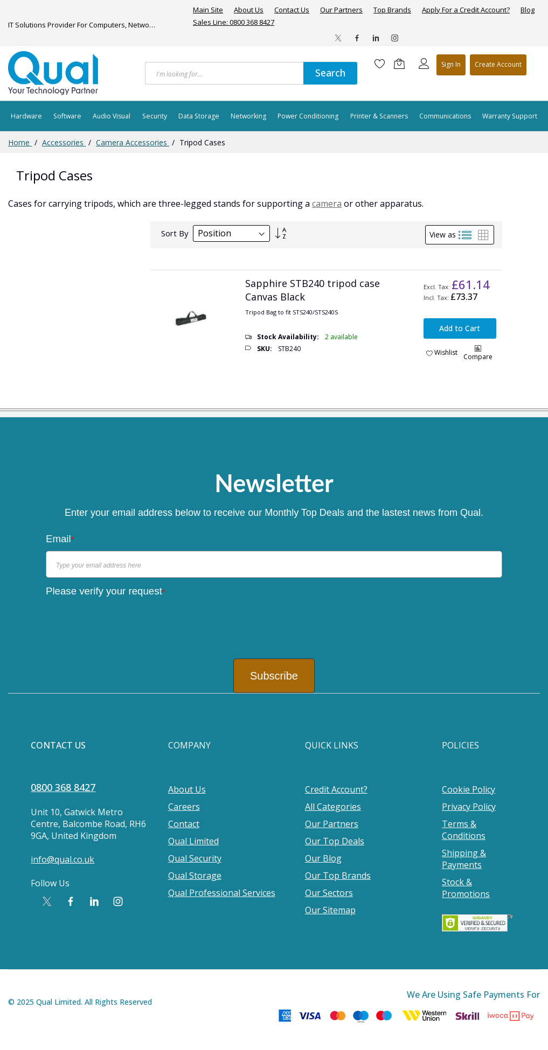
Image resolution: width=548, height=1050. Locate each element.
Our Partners (341, 10)
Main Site (208, 10)
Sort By (175, 233)
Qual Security (194, 858)
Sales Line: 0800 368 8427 (233, 22)
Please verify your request (105, 591)
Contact (183, 824)
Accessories (64, 142)
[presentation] (128, 624)
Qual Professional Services (221, 893)
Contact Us (291, 10)
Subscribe (274, 676)
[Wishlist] (379, 63)
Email (60, 538)
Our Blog (323, 858)
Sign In (451, 64)
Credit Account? (336, 789)
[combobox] (224, 73)
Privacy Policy (469, 807)
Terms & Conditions (463, 830)
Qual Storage (194, 875)
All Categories (333, 807)
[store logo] (54, 73)
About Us (248, 10)
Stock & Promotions (466, 888)
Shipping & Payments (464, 859)
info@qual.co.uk (62, 859)
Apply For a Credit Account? (466, 10)
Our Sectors (329, 893)
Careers (184, 807)
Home (20, 142)
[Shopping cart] (402, 63)
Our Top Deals (334, 841)
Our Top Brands (338, 875)
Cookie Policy (468, 789)
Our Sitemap (330, 910)
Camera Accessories (132, 142)
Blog (528, 10)
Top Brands (392, 10)
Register (498, 64)
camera (327, 203)
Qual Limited (193, 841)
